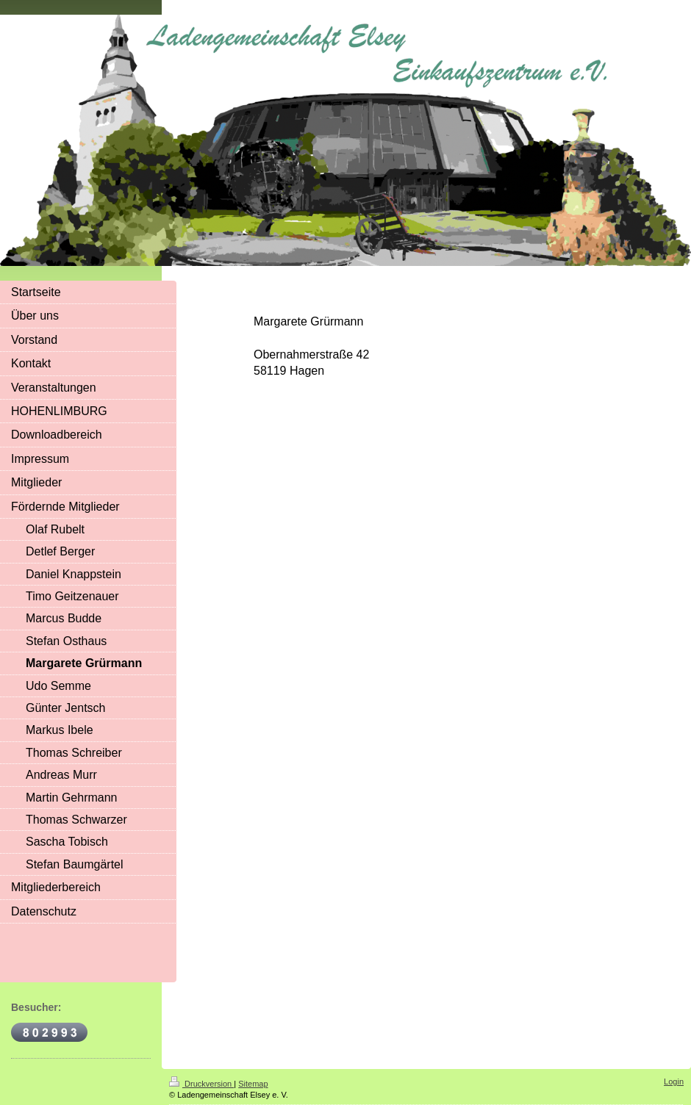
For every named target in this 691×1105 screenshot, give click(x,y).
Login (674, 1081)
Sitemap (253, 1083)
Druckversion (201, 1083)
